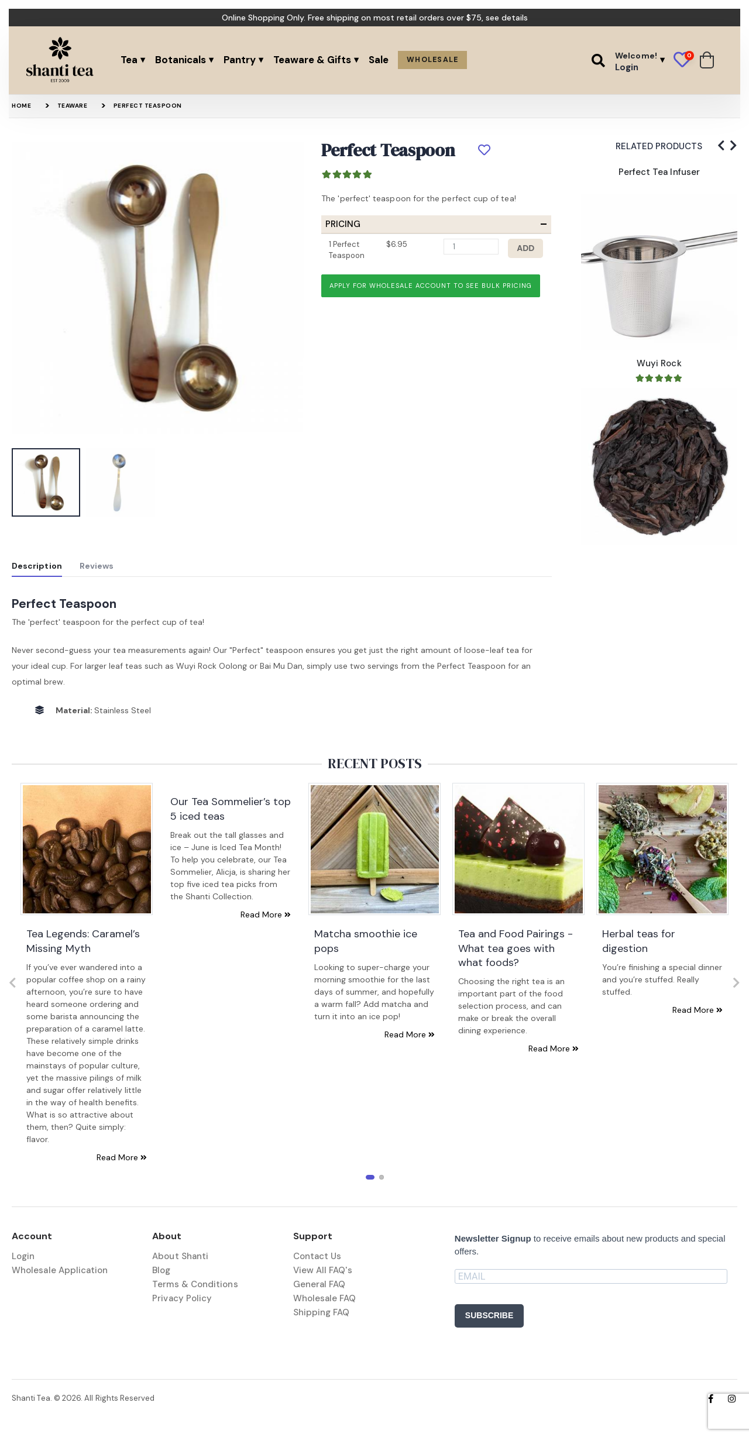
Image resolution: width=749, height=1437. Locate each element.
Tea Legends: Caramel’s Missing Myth (83, 941)
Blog (161, 1270)
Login (23, 1256)
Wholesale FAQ (324, 1298)
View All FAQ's (322, 1270)
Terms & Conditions (195, 1284)
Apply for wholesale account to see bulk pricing (430, 285)
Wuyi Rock (659, 363)
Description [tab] (37, 566)
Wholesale (432, 59)
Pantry (240, 59)
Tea (129, 59)
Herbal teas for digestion (638, 941)
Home (21, 105)
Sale (379, 59)
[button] (598, 60)
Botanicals (180, 59)
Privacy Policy (182, 1298)
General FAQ (319, 1284)
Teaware (72, 105)
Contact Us (317, 1256)
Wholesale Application (60, 1270)
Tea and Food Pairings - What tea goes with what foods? (515, 948)
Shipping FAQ (321, 1312)
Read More (122, 1157)
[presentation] (721, 146)
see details (507, 17)
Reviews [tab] (97, 566)
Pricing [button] (342, 224)
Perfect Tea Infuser (659, 172)
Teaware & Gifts (312, 59)
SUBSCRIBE (489, 1315)
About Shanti (180, 1256)
